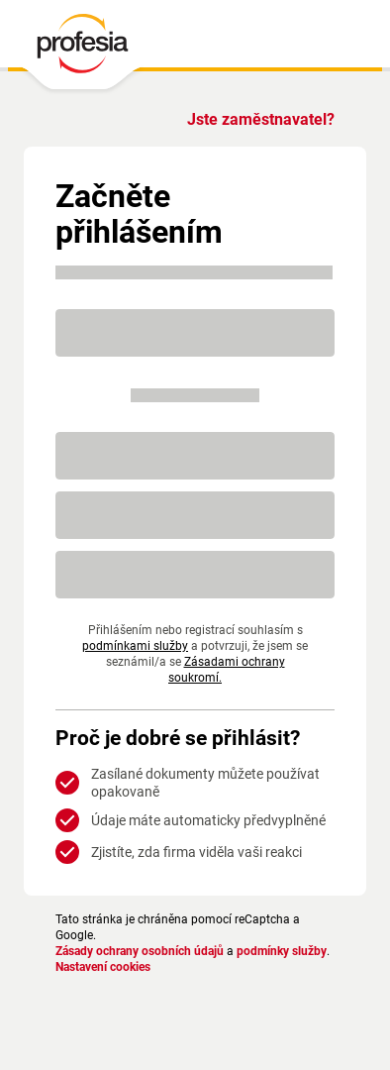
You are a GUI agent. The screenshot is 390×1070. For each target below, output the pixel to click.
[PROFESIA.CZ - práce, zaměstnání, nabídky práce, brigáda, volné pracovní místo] (81, 48)
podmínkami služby (135, 646)
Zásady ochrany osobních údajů (139, 951)
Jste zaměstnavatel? (261, 119)
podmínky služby (282, 951)
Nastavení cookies (102, 967)
